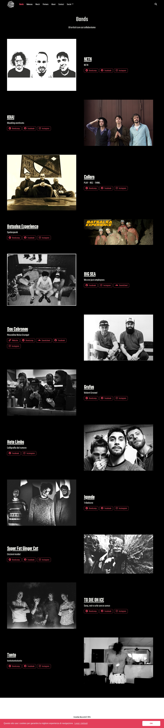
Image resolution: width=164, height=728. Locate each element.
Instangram (29, 453)
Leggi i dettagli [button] (81, 723)
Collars (89, 177)
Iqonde (89, 497)
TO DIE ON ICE (94, 600)
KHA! (10, 117)
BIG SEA (90, 274)
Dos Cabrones (17, 329)
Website (13, 340)
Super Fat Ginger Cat (22, 549)
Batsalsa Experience (22, 227)
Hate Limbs (15, 442)
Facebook (106, 70)
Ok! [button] (151, 723)
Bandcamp (91, 70)
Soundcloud (121, 285)
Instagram (121, 70)
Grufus (89, 387)
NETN (88, 59)
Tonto (11, 655)
